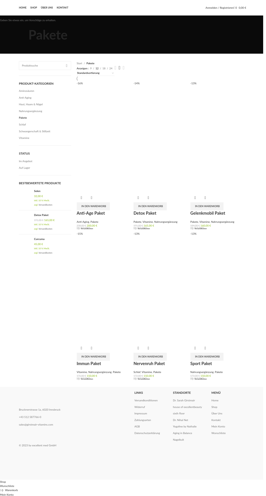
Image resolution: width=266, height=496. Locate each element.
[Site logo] (131, 7)
